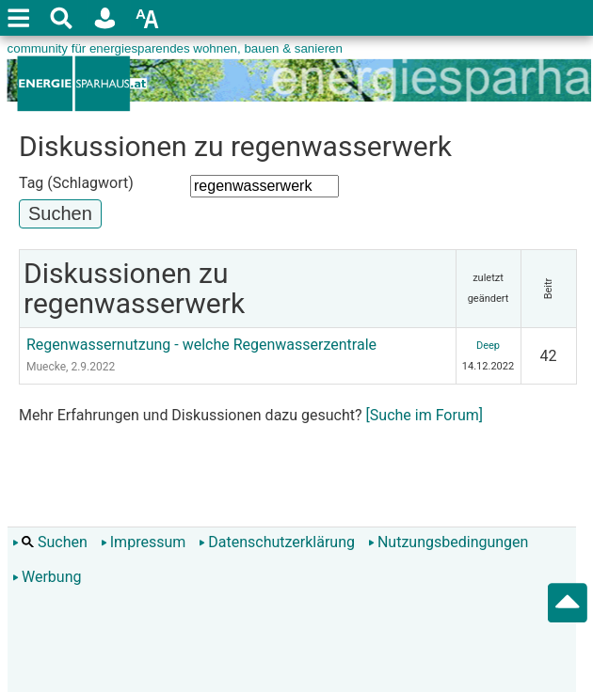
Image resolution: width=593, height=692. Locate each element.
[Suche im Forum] (424, 415)
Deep (488, 345)
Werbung (46, 577)
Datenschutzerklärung (277, 542)
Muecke (46, 366)
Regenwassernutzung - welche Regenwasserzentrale (201, 345)
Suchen (50, 542)
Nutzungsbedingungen (448, 542)
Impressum (143, 542)
